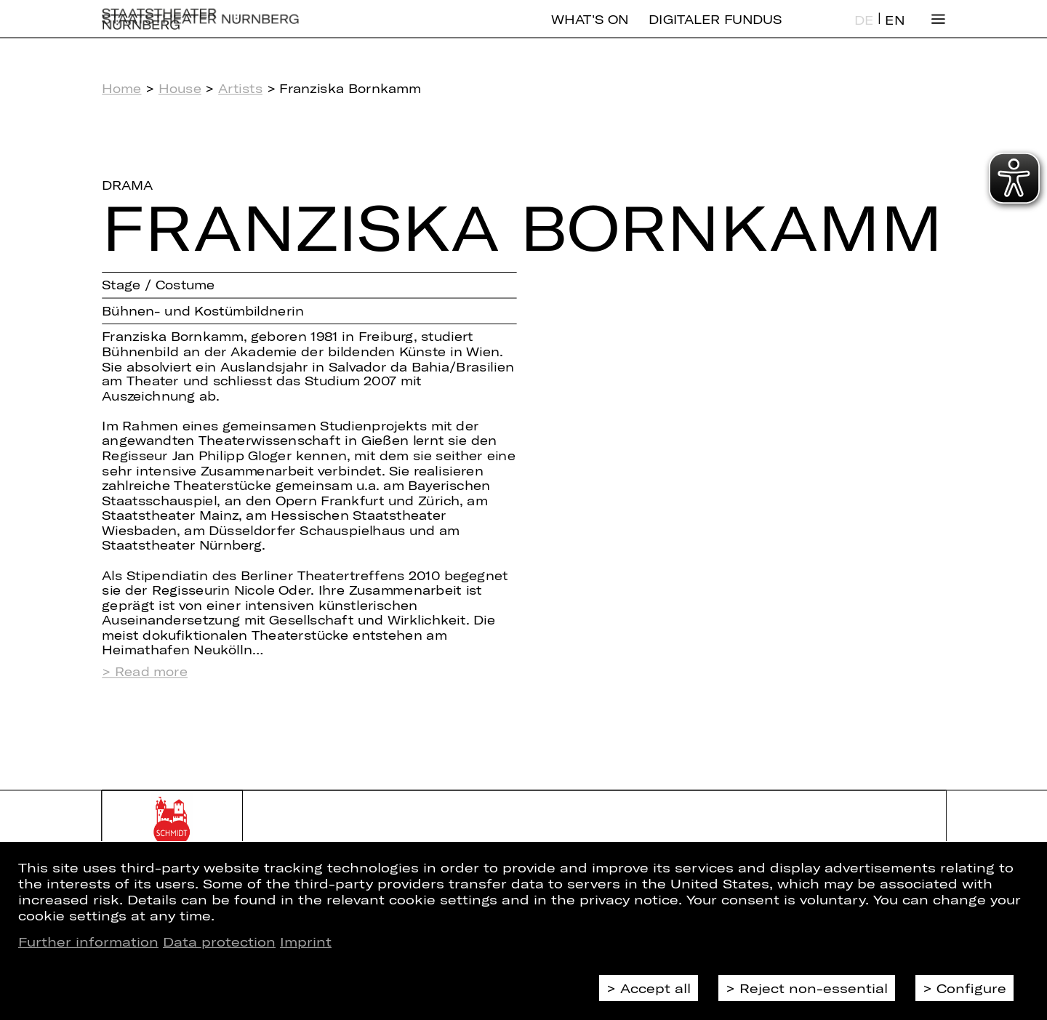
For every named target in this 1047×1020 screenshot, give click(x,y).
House (180, 88)
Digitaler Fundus (715, 31)
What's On (589, 31)
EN (894, 31)
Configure (971, 988)
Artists (240, 88)
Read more (151, 671)
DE (863, 31)
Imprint (306, 941)
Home (121, 88)
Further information (88, 941)
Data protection (219, 941)
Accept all (655, 988)
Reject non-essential (813, 988)
